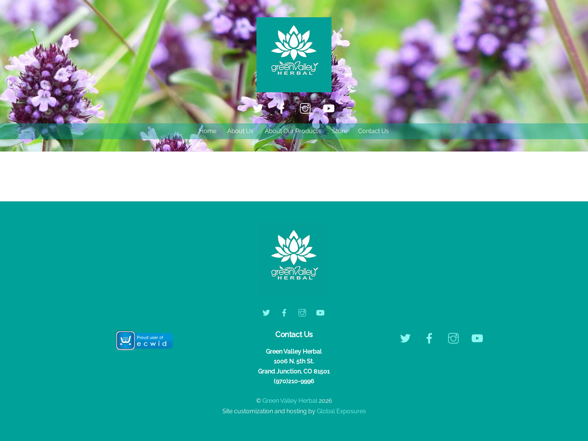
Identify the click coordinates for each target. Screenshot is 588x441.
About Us (240, 131)
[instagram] (306, 108)
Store (339, 131)
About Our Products (293, 131)
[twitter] (259, 108)
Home (207, 131)
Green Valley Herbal (289, 400)
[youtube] (330, 108)
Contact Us (373, 131)
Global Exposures (341, 411)
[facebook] (283, 108)
